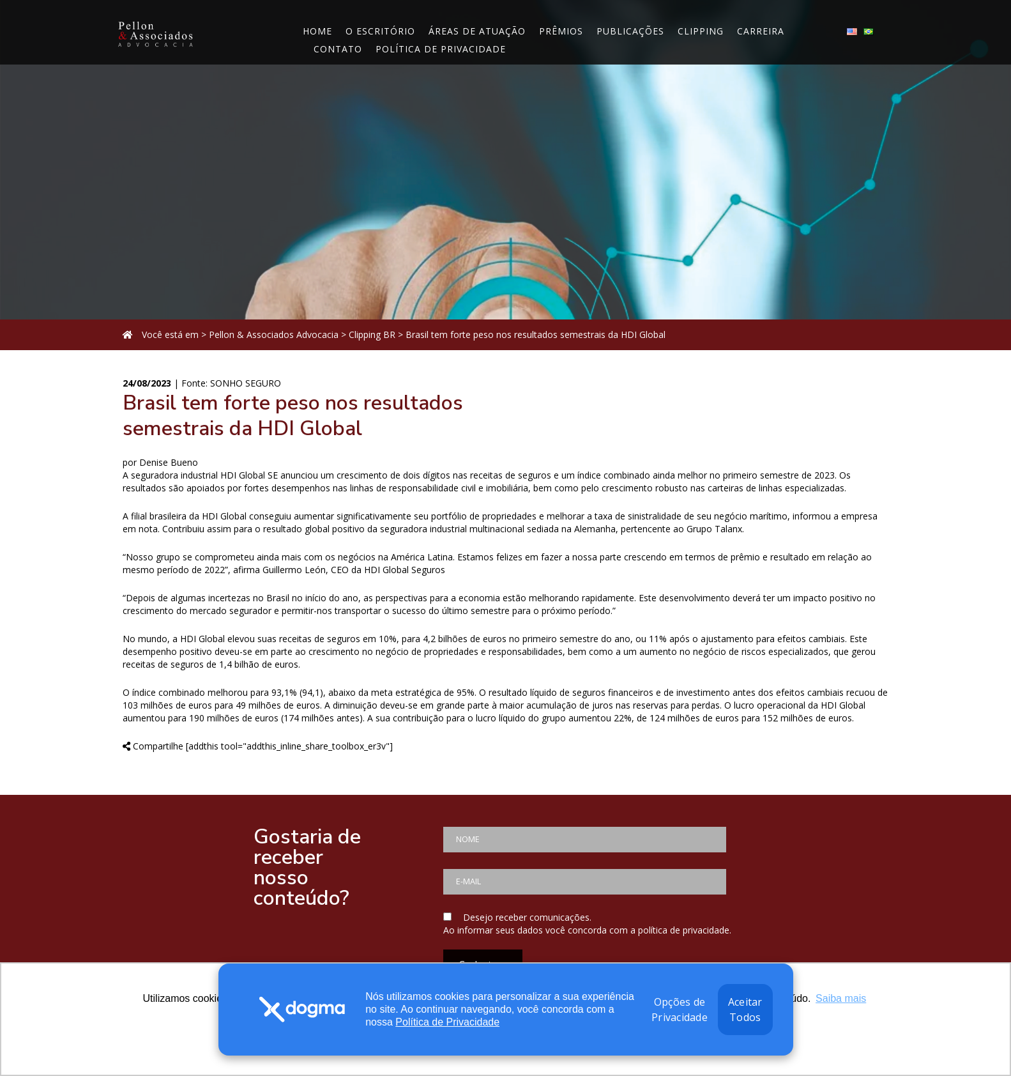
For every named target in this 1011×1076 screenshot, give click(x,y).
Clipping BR (372, 334)
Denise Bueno (168, 462)
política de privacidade (683, 930)
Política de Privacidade (447, 1022)
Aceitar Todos (745, 1009)
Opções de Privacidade (679, 1009)
